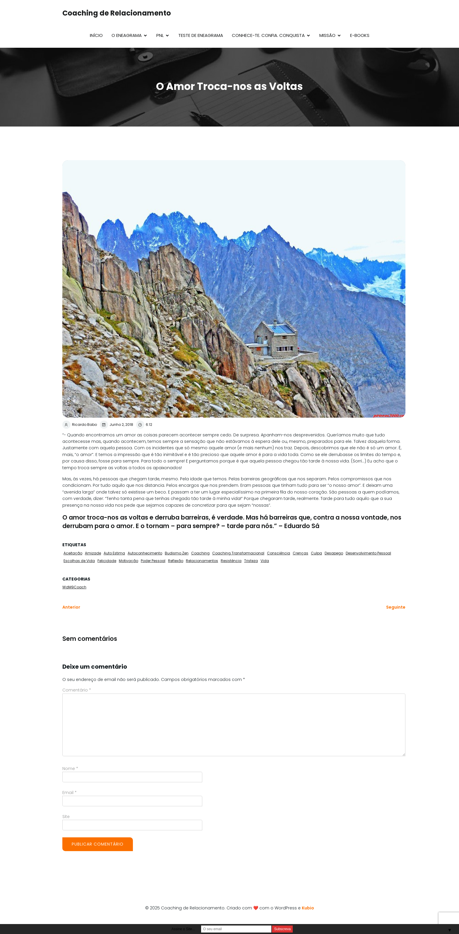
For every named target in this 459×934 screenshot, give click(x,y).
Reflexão (175, 560)
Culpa (316, 553)
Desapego (334, 553)
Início (96, 35)
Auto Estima (114, 553)
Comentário (76, 690)
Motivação (128, 560)
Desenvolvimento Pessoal (368, 553)
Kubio (308, 908)
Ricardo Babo (79, 425)
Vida (265, 560)
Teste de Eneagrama (200, 35)
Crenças (300, 553)
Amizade (93, 553)
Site (66, 816)
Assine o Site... (183, 929)
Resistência (231, 560)
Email (69, 792)
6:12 (144, 425)
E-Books (359, 35)
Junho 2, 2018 (116, 425)
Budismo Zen (177, 553)
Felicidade (106, 560)
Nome (70, 768)
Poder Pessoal (153, 560)
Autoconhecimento (145, 553)
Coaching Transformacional (238, 553)
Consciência (278, 553)
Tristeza (251, 560)
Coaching (200, 553)
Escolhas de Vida (79, 560)
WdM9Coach (74, 587)
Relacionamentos (202, 560)
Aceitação (73, 553)
